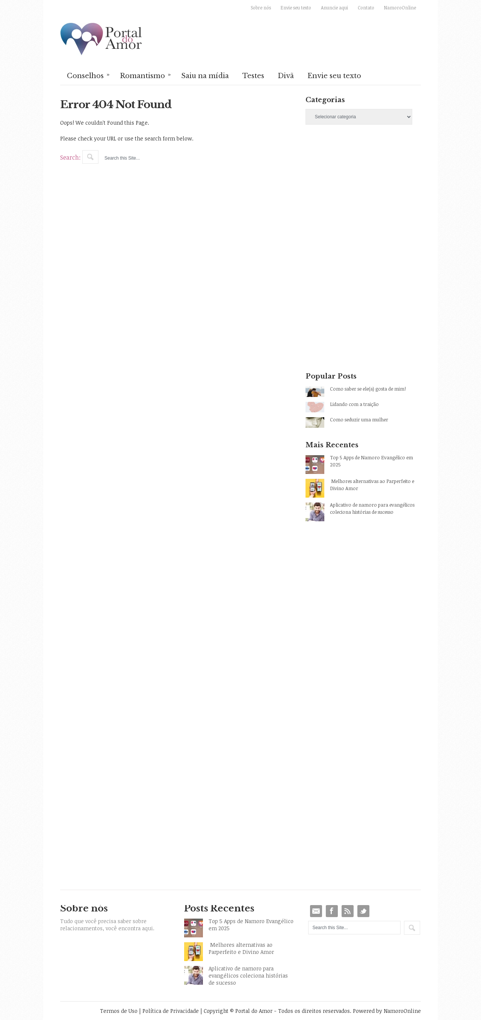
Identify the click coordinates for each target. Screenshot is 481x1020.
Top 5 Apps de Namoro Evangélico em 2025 (371, 461)
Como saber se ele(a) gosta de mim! (368, 388)
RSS (348, 911)
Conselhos (88, 75)
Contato (366, 8)
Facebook (332, 911)
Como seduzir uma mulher (359, 419)
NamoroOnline (400, 8)
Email (316, 911)
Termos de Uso (119, 1010)
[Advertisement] (363, 197)
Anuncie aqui (334, 8)
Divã (286, 76)
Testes (253, 76)
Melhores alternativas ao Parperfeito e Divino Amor (372, 485)
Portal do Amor (101, 39)
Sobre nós (261, 8)
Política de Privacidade (170, 1010)
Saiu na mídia (205, 76)
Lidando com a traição (354, 404)
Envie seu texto (296, 8)
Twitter (363, 911)
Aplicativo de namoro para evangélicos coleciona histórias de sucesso (372, 508)
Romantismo (146, 75)
